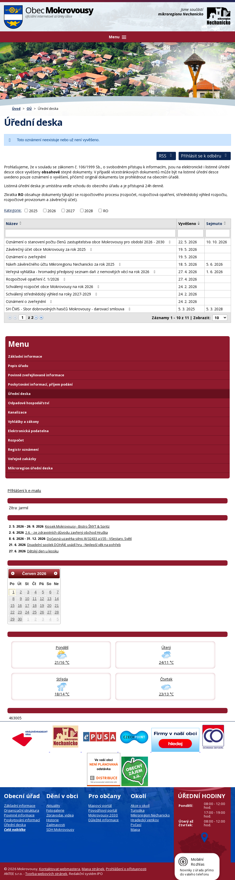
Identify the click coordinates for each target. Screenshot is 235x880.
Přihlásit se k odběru (204, 156)
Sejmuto (214, 223)
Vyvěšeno (187, 223)
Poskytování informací (22, 820)
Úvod (16, 108)
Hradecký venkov (145, 820)
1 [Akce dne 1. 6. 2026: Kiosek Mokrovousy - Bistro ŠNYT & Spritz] (14, 592)
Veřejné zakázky (22, 459)
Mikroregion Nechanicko (150, 815)
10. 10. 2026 (216, 241)
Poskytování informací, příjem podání (40, 384)
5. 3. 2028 (214, 308)
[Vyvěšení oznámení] (191, 233)
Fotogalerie (55, 810)
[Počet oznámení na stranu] (219, 318)
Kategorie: (13, 210)
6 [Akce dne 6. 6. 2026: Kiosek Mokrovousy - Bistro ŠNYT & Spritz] (50, 592)
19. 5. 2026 (187, 249)
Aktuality (53, 805)
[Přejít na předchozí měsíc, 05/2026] (13, 573)
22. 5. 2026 (187, 241)
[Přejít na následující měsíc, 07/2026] (55, 573)
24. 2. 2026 (187, 286)
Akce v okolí (140, 805)
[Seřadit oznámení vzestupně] (21, 222)
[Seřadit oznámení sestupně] (21, 224)
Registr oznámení (23, 449)
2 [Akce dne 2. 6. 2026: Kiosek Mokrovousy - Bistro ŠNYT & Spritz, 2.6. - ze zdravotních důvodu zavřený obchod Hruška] (21, 592)
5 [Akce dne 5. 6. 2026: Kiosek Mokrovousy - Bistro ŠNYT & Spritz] (43, 592)
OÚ (29, 108)
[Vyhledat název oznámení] (90, 233)
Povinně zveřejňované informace (36, 375)
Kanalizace (17, 412)
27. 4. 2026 (187, 271)
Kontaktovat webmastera (59, 868)
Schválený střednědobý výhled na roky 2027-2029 (52, 294)
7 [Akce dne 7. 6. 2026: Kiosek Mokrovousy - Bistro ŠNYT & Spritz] (58, 592)
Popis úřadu (18, 366)
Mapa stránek (93, 868)
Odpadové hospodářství (28, 403)
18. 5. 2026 (187, 264)
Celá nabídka (15, 829)
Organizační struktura (21, 810)
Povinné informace (19, 815)
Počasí (136, 824)
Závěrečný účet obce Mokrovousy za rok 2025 (49, 249)
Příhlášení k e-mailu (24, 490)
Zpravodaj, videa (60, 815)
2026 (51, 210)
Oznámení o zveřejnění (26, 256)
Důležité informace (103, 820)
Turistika (138, 810)
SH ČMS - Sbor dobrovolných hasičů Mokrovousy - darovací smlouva (69, 308)
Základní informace (25, 356)
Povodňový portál (102, 810)
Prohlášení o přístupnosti (126, 868)
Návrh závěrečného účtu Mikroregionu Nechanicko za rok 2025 (64, 264)
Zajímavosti (55, 824)
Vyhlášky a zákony (23, 421)
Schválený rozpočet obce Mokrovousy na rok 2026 (53, 286)
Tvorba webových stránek (46, 873)
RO (105, 210)
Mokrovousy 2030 (103, 815)
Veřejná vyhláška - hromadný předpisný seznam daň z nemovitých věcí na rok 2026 (81, 271)
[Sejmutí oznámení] (217, 233)
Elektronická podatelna (28, 431)
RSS (166, 156)
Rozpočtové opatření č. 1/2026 (36, 279)
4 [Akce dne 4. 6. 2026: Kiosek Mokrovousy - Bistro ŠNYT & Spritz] (36, 592)
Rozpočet (16, 440)
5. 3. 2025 (186, 308)
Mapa (135, 829)
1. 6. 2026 (214, 271)
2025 (33, 210)
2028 (88, 210)
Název (12, 223)
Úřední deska (19, 393)
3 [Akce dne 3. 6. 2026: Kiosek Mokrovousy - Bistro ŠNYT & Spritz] (28, 592)
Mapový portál (100, 805)
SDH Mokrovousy (60, 829)
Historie (52, 820)
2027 (70, 210)
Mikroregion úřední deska (30, 468)
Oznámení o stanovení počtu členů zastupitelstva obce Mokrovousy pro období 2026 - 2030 (89, 241)
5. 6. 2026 (214, 264)
